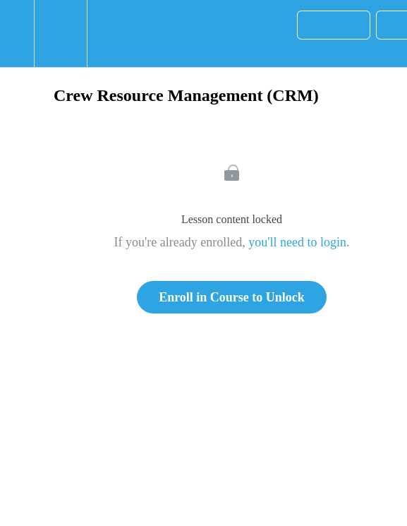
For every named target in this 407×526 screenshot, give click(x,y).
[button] (17, 33)
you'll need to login (297, 242)
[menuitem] (60, 33)
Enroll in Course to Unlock (232, 297)
